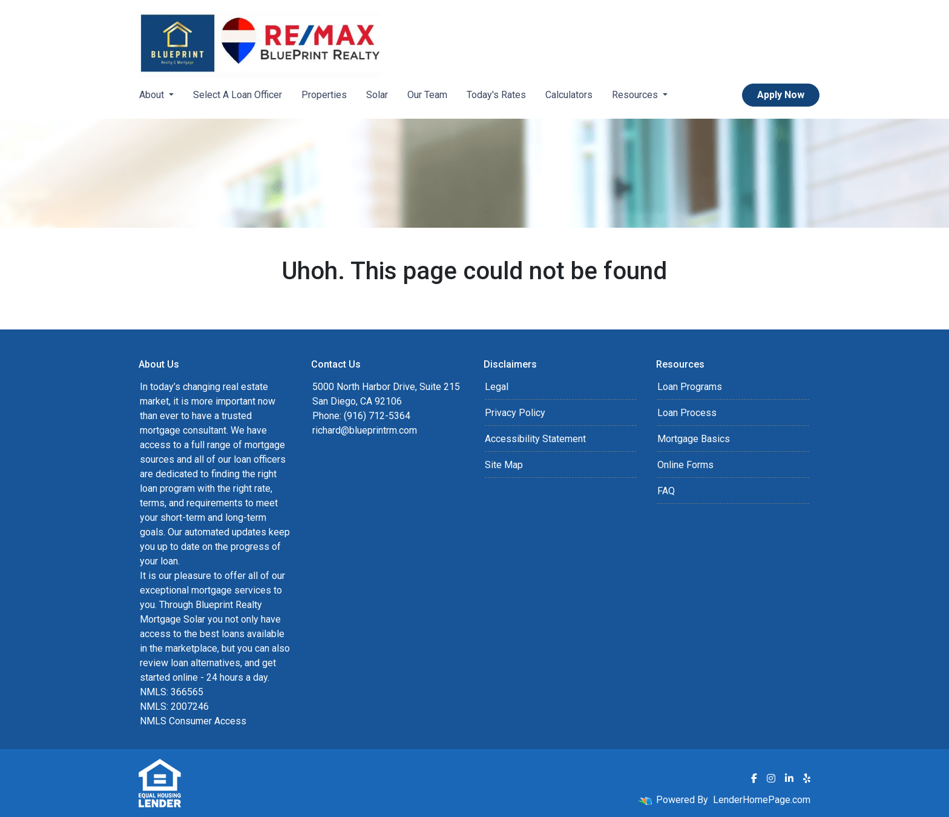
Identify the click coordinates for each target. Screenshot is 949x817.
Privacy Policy (515, 412)
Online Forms (685, 465)
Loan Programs (689, 386)
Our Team (427, 95)
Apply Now (780, 95)
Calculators (569, 95)
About (152, 95)
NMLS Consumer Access (193, 721)
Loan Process (687, 412)
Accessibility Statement (535, 439)
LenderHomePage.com (761, 799)
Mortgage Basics (693, 439)
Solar (377, 95)
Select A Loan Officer (237, 95)
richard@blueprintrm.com (364, 430)
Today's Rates (496, 95)
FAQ (666, 491)
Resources (636, 95)
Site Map (504, 465)
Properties (324, 95)
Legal (496, 386)
